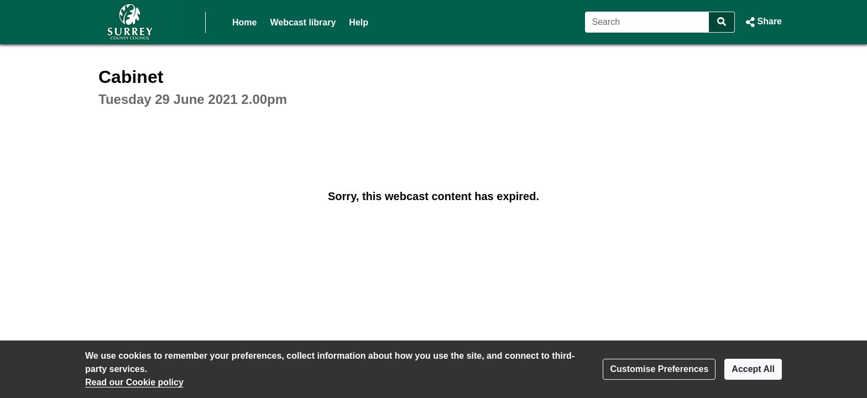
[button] (763, 22)
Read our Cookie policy (134, 382)
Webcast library (303, 22)
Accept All (753, 369)
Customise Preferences (659, 369)
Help (358, 22)
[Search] (647, 22)
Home (244, 22)
